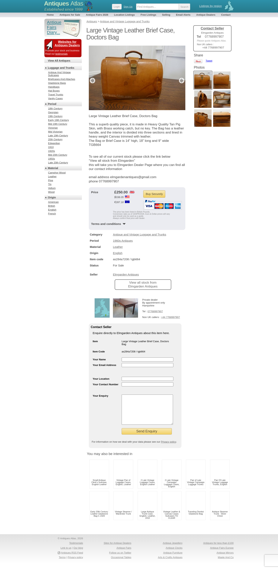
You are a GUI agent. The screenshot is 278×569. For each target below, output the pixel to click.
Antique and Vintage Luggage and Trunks (139, 234)
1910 (51, 147)
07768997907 (155, 311)
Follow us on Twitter (120, 558)
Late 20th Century (58, 162)
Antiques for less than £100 (218, 548)
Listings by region (210, 6)
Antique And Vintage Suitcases (59, 74)
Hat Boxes (54, 90)
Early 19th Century (58, 120)
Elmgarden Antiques (126, 274)
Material (53, 168)
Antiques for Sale (69, 14)
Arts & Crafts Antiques (170, 563)
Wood (51, 192)
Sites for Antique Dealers (117, 548)
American (53, 202)
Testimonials (76, 548)
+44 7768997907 (170, 317)
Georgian (53, 112)
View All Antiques (59, 60)
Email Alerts (183, 14)
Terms (62, 563)
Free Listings (148, 14)
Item (95, 341)
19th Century (55, 116)
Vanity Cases (55, 98)
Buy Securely (154, 194)
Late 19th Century (58, 135)
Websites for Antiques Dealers (67, 43)
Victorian (53, 127)
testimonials (61, 54)
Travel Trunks (55, 94)
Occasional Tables (121, 563)
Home (50, 14)
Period (52, 103)
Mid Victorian (55, 131)
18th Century (55, 108)
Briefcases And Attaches (61, 79)
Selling (166, 14)
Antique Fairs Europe (222, 553)
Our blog (78, 553)
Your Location (101, 378)
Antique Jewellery (172, 548)
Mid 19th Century (57, 123)
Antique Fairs (123, 553)
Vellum (52, 188)
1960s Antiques (123, 240)
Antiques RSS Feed (72, 558)
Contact (225, 14)
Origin (52, 197)
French (52, 213)
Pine (50, 180)
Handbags (53, 86)
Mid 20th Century (57, 154)
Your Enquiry (100, 395)
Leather (118, 246)
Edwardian (54, 143)
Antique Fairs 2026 (97, 14)
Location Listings (124, 14)
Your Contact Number (105, 384)
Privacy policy (168, 447)
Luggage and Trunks (61, 67)
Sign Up (128, 6)
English (117, 253)
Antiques (63, 3)
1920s (51, 151)
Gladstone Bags (57, 83)
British (51, 205)
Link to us (66, 553)
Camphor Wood (57, 172)
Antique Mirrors (225, 558)
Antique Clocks (174, 553)
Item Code (99, 351)
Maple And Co (226, 563)
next (182, 80)
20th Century (55, 139)
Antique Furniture (172, 558)
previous (92, 80)
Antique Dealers (205, 14)
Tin (50, 184)
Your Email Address (104, 365)
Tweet (209, 60)
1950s (51, 158)
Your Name (99, 359)
